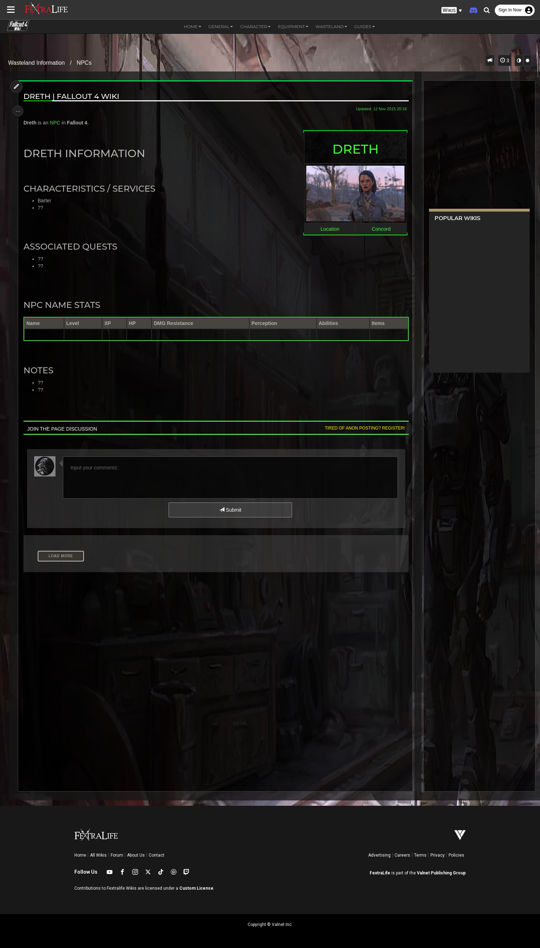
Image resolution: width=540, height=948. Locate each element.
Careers (402, 855)
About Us (136, 855)
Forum (117, 855)
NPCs (84, 62)
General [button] (220, 26)
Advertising (379, 855)
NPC (58, 123)
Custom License (196, 888)
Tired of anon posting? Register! (361, 428)
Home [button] (192, 26)
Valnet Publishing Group (441, 872)
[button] (452, 10)
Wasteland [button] (331, 26)
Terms (420, 855)
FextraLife (380, 872)
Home (80, 855)
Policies (456, 855)
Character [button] (255, 26)
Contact (156, 855)
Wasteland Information (36, 62)
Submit (230, 510)
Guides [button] (364, 26)
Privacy (437, 855)
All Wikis (98, 855)
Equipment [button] (293, 26)
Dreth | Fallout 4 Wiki (74, 96)
